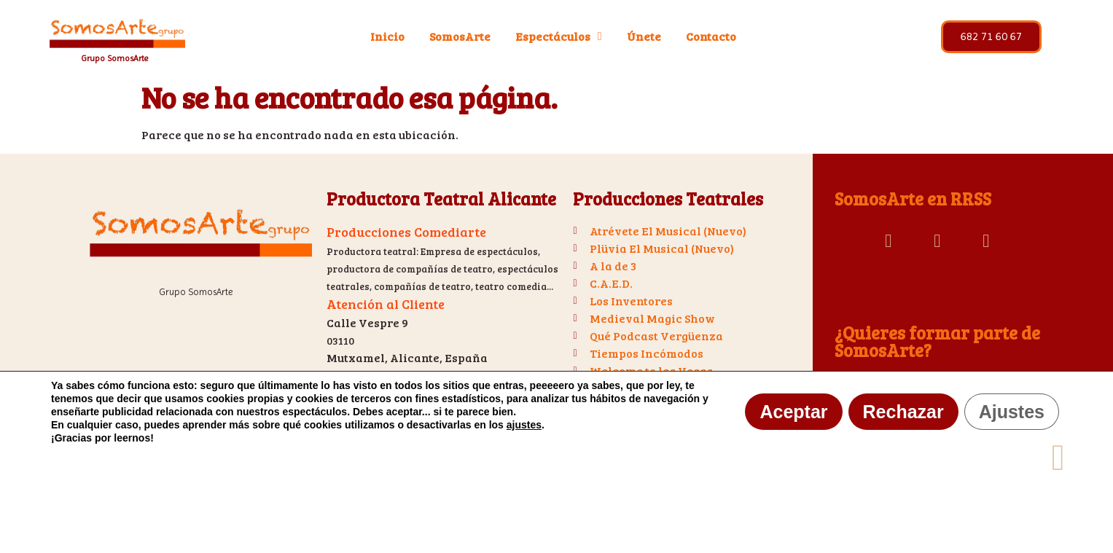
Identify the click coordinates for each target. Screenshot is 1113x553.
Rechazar (903, 411)
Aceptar (793, 411)
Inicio (387, 36)
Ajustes (1011, 411)
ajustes (524, 425)
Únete (644, 36)
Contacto (711, 36)
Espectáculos (558, 36)
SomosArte (460, 36)
